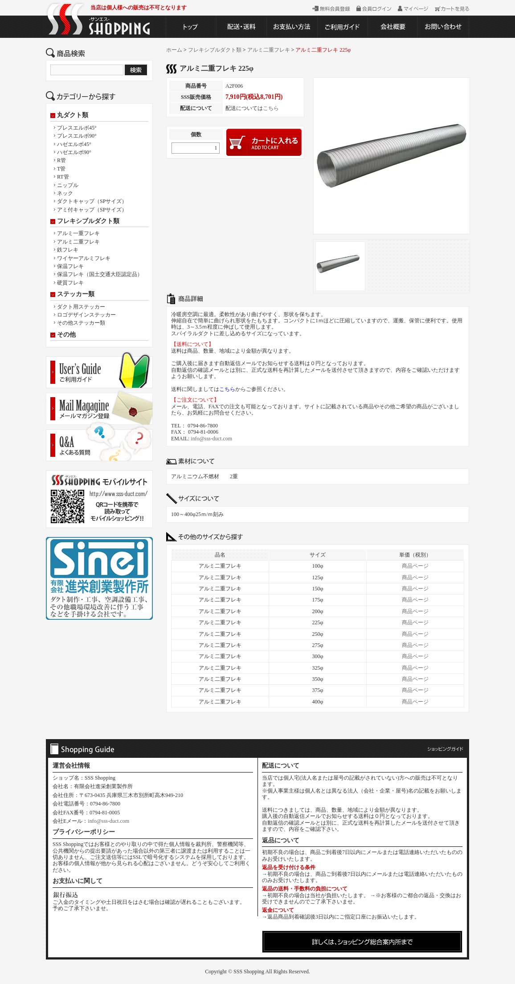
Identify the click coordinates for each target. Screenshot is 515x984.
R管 (61, 160)
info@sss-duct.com (211, 438)
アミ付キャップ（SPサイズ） (92, 210)
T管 (61, 169)
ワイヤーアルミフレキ (83, 258)
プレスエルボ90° (77, 136)
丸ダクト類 (72, 115)
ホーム (174, 50)
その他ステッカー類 (81, 323)
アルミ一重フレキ (78, 233)
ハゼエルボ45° (74, 144)
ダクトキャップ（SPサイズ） (92, 201)
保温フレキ (70, 266)
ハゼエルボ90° (74, 152)
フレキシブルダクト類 (88, 221)
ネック (65, 193)
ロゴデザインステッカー (86, 315)
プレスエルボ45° (77, 128)
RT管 (63, 177)
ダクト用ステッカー (81, 307)
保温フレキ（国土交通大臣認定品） (100, 274)
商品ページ (415, 566)
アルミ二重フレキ (78, 242)
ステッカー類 (75, 294)
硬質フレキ (70, 283)
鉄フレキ (67, 250)
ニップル (67, 185)
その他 (66, 335)
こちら (271, 108)
